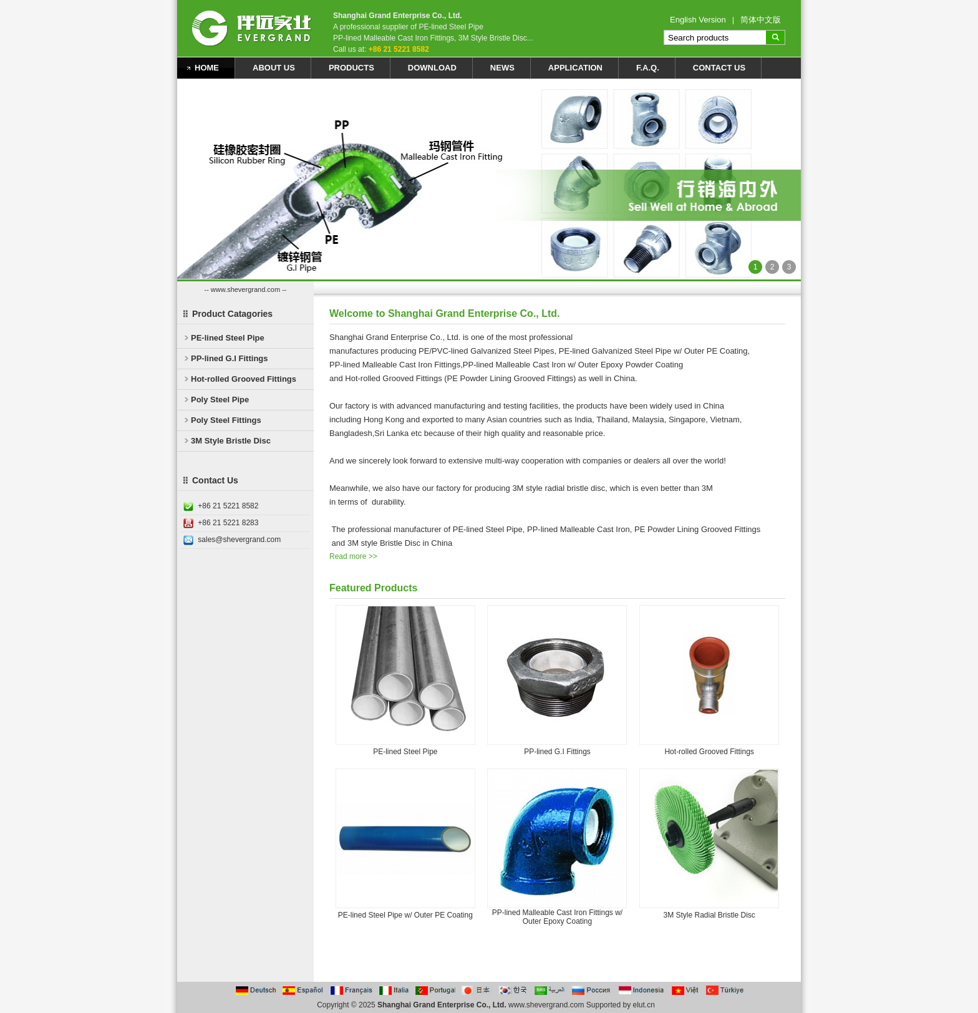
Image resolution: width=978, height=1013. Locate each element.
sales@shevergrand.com (239, 539)
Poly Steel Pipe (220, 399)
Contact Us (719, 67)
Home (207, 67)
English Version (698, 19)
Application (575, 67)
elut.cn (644, 1005)
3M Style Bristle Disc (231, 440)
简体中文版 (760, 19)
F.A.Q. (647, 67)
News (502, 67)
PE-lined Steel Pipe (227, 337)
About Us (274, 67)
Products (351, 67)
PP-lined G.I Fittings (229, 358)
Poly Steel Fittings (226, 420)
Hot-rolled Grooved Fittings (243, 379)
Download (432, 67)
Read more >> (353, 556)
